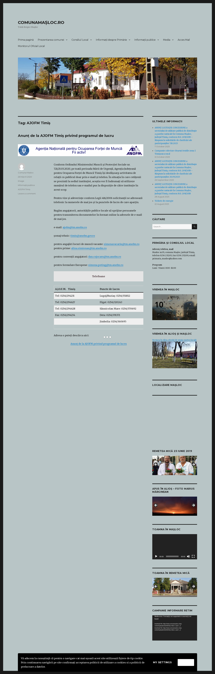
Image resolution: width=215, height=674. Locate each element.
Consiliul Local (80, 39)
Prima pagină (26, 39)
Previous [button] (156, 464)
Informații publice (145, 39)
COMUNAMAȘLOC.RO (41, 22)
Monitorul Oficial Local (31, 46)
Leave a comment (27, 193)
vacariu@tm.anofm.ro (126, 244)
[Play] (156, 556)
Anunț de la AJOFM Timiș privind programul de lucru (66, 136)
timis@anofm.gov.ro (82, 235)
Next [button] (193, 464)
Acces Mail (184, 39)
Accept (186, 662)
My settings (162, 662)
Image (21, 181)
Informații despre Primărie (111, 39)
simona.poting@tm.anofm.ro (105, 264)
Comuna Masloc (26, 172)
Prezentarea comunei (51, 39)
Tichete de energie (164, 201)
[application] (174, 546)
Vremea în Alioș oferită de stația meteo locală (174, 340)
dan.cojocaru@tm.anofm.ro (104, 256)
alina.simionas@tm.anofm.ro (89, 248)
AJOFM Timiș (24, 189)
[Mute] (188, 556)
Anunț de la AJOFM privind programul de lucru (98, 343)
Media (166, 39)
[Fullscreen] (193, 556)
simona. (108, 244)
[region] (174, 465)
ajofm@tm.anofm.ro (75, 227)
